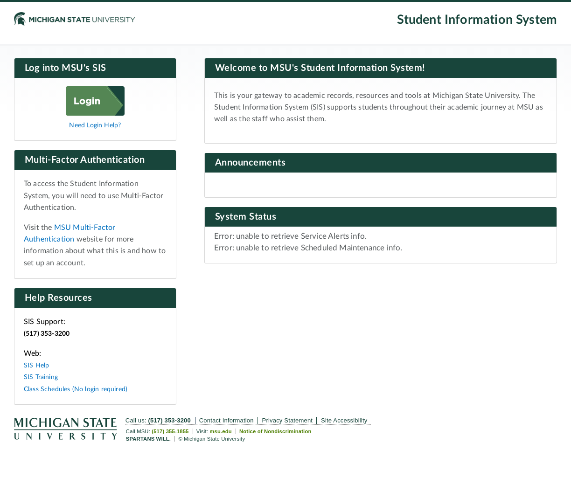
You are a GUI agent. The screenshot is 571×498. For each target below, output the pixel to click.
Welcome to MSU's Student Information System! (320, 68)
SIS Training (41, 377)
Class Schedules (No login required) (75, 389)
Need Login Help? (95, 125)
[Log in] (95, 113)
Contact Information (226, 420)
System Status (246, 216)
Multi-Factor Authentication (85, 160)
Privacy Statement (287, 420)
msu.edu (220, 431)
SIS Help (36, 365)
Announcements (250, 162)
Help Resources (58, 298)
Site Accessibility (344, 420)
